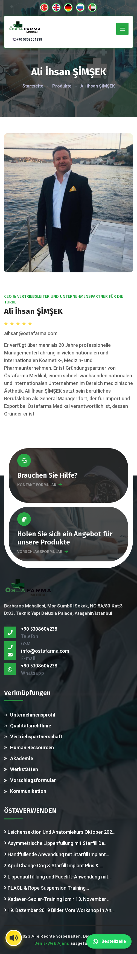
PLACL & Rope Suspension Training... (46, 887)
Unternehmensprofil (32, 715)
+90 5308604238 (29, 39)
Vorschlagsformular (33, 780)
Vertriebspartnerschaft (36, 736)
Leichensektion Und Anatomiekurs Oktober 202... (59, 831)
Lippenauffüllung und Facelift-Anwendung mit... (58, 876)
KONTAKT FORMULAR (39, 485)
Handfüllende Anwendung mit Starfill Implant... (56, 854)
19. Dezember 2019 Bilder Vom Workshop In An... (59, 910)
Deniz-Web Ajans (51, 943)
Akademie (21, 758)
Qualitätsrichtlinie (30, 726)
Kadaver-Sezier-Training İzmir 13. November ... (57, 898)
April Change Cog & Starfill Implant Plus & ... (53, 865)
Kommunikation (28, 791)
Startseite (32, 86)
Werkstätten (24, 769)
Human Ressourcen (32, 747)
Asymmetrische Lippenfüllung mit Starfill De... (55, 843)
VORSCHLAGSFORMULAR (42, 551)
